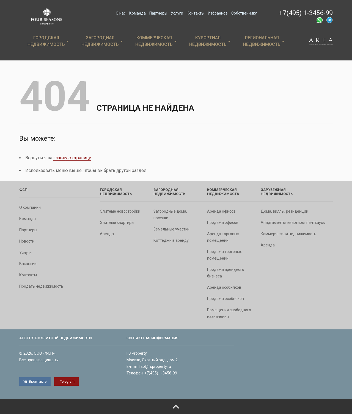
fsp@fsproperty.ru (155, 366)
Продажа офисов (222, 222)
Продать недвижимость (41, 286)
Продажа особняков (225, 298)
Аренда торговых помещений (223, 237)
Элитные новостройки (120, 211)
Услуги (177, 13)
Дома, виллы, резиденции (284, 211)
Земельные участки (171, 229)
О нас (121, 13)
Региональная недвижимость (263, 41)
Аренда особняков (224, 287)
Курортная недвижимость (209, 41)
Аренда (107, 234)
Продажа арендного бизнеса (225, 272)
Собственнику (244, 13)
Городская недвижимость (48, 41)
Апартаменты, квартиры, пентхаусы (293, 222)
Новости (26, 241)
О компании (30, 207)
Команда (137, 13)
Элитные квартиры (117, 222)
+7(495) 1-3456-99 (306, 13)
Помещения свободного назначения (229, 313)
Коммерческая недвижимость (156, 41)
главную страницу (72, 157)
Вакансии (28, 264)
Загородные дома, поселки (170, 214)
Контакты (195, 13)
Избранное (218, 13)
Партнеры (158, 13)
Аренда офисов (221, 211)
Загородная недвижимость (102, 41)
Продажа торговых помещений (224, 254)
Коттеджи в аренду (171, 240)
